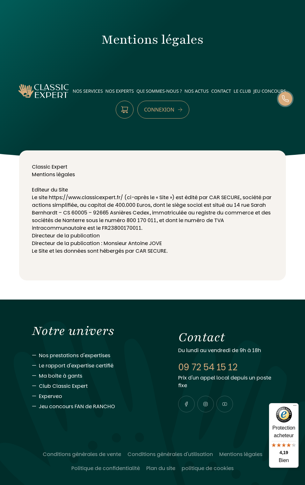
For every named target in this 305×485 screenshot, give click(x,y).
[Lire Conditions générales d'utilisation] (170, 454)
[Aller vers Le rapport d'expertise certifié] (92, 366)
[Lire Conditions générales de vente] (82, 454)
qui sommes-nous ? (159, 91)
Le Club (242, 91)
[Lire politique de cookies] (208, 468)
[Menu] (295, 407)
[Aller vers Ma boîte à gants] (92, 376)
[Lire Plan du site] (160, 468)
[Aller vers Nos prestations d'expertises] (92, 355)
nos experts (119, 91)
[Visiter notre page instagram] (205, 404)
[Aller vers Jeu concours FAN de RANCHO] (92, 406)
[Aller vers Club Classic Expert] (92, 386)
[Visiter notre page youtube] (224, 404)
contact (221, 91)
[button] (186, 404)
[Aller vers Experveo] (92, 396)
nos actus (197, 91)
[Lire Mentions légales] (240, 454)
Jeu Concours (269, 91)
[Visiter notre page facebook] (186, 404)
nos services (88, 91)
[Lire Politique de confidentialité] (105, 468)
